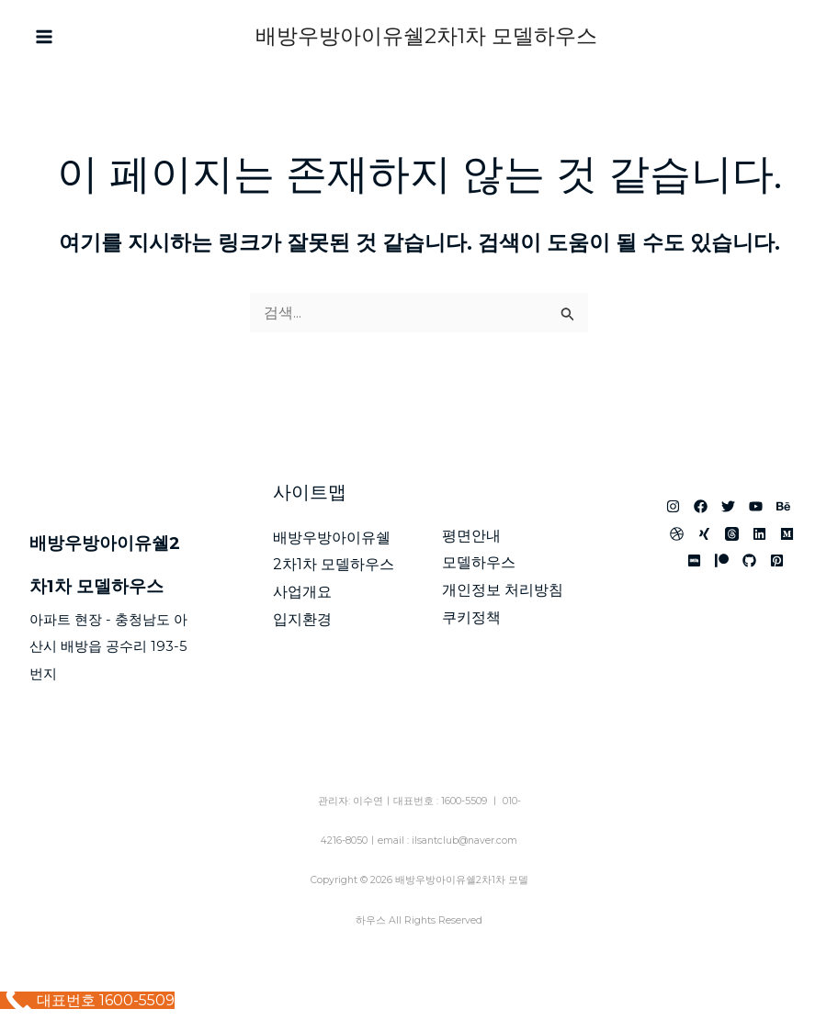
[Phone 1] (791, 37)
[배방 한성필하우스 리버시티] (749, 560)
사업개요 (302, 591)
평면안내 (471, 535)
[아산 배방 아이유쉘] (787, 534)
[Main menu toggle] (44, 37)
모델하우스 (478, 562)
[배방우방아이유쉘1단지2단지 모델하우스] (759, 534)
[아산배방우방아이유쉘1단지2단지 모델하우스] (694, 560)
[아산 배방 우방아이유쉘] (728, 506)
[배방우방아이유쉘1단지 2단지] (777, 560)
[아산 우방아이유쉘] (673, 506)
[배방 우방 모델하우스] (756, 506)
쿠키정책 (471, 617)
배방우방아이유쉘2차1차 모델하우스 (426, 36)
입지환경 (302, 619)
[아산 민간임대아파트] (783, 506)
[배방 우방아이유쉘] (701, 506)
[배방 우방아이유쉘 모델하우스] (704, 534)
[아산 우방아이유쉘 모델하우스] (732, 534)
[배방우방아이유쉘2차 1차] (677, 534)
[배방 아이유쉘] (722, 560)
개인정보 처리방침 (502, 590)
